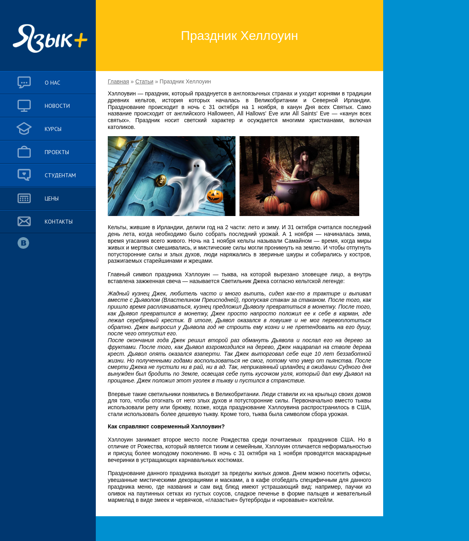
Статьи (144, 81)
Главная (118, 81)
